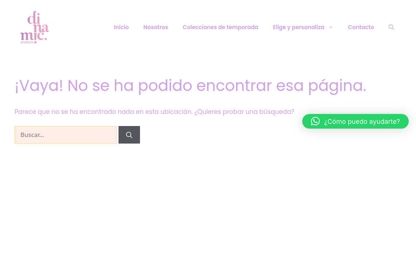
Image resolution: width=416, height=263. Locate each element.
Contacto (361, 27)
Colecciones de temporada (220, 27)
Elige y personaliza (307, 27)
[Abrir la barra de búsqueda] (391, 27)
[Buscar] (129, 135)
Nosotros (155, 27)
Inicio (121, 27)
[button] (355, 121)
